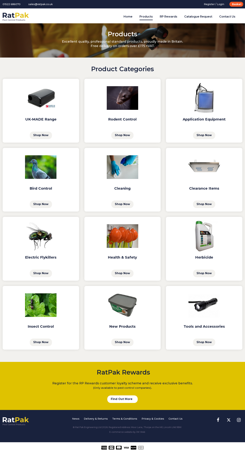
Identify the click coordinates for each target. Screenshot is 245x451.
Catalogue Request (198, 16)
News (75, 418)
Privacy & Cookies (153, 418)
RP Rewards (168, 16)
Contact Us (227, 16)
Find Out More (121, 399)
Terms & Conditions (124, 418)
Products (146, 16)
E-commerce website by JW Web (127, 432)
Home (128, 16)
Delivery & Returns (96, 418)
